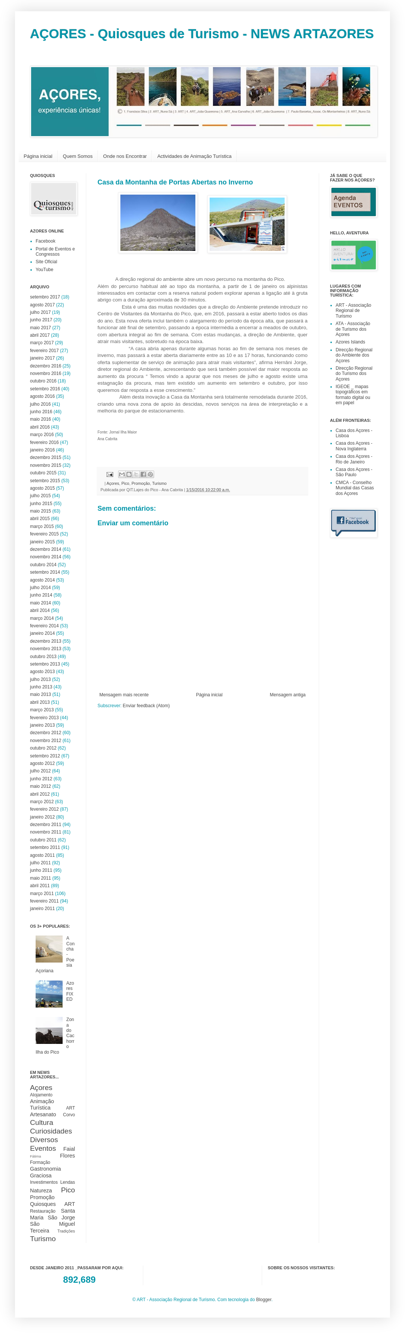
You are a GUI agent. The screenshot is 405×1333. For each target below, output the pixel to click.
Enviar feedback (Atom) (146, 705)
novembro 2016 (45, 373)
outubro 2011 (43, 840)
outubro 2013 (43, 656)
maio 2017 (40, 327)
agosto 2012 (42, 763)
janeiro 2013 (42, 725)
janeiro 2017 (42, 358)
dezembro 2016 (45, 366)
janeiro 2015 (42, 541)
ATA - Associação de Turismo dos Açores (353, 329)
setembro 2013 (45, 664)
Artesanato (43, 1114)
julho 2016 (40, 404)
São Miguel (52, 1224)
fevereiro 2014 (44, 625)
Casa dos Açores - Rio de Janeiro (354, 459)
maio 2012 (40, 786)
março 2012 (42, 801)
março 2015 (42, 526)
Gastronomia (45, 1169)
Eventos (43, 1148)
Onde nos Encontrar (125, 156)
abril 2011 (40, 885)
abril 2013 (40, 702)
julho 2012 (40, 771)
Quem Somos (78, 156)
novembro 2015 (45, 465)
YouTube (44, 269)
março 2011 (42, 893)
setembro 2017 (45, 297)
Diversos (44, 1140)
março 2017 (42, 342)
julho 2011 (40, 862)
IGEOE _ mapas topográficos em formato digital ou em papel (353, 394)
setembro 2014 (45, 572)
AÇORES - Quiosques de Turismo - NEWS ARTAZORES (202, 33)
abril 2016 (40, 427)
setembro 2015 (45, 480)
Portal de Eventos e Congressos (55, 251)
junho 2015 (41, 503)
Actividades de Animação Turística (194, 156)
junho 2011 (41, 870)
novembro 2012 (45, 740)
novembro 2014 (45, 556)
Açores (112, 483)
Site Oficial (46, 261)
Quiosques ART (52, 1204)
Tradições (66, 1231)
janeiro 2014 (42, 633)
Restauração (43, 1211)
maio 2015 (40, 511)
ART (70, 1108)
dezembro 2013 (45, 641)
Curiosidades (51, 1131)
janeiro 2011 (42, 908)
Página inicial (38, 156)
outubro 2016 (43, 381)
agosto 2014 (42, 580)
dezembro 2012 (45, 732)
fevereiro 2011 (44, 901)
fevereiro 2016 (44, 442)
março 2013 (42, 709)
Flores (67, 1156)
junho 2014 (41, 595)
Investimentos (44, 1182)
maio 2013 (40, 694)
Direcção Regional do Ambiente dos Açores (354, 355)
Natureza (41, 1191)
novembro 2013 (45, 648)
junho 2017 (41, 319)
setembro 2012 (45, 756)
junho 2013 (41, 687)
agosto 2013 (42, 671)
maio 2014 (40, 603)
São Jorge (61, 1218)
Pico (125, 483)
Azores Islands (350, 342)
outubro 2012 (43, 748)
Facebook (46, 241)
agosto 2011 (42, 855)
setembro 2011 (45, 847)
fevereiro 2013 (44, 717)
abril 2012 (40, 794)
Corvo (69, 1114)
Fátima (35, 1156)
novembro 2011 (45, 832)
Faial (69, 1149)
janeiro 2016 (42, 450)
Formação (40, 1162)
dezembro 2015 (45, 457)
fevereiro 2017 (44, 350)
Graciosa (41, 1176)
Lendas (67, 1182)
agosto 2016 (42, 396)
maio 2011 (40, 878)
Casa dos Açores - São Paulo (354, 472)
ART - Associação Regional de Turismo (353, 311)
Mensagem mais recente (123, 694)
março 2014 (42, 618)
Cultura (41, 1122)
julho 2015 (40, 495)
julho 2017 (40, 312)
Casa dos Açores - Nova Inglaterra (354, 446)
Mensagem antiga (288, 694)
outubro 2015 (43, 472)
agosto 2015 (42, 488)
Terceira (39, 1231)
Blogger (264, 1299)
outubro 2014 (43, 564)
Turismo (159, 483)
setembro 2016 (45, 388)
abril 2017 (40, 335)
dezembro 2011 (45, 824)
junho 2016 (41, 411)
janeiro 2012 (42, 817)
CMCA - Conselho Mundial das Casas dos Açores (355, 488)
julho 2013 (40, 679)
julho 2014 (40, 587)
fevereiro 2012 (44, 809)
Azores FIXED (70, 991)
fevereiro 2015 (44, 534)
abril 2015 (40, 518)
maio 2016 (40, 419)
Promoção (141, 483)
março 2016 (42, 434)
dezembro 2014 (45, 549)
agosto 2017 (42, 304)
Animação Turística (42, 1104)
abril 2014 (40, 610)
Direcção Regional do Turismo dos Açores (354, 374)
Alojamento (41, 1095)
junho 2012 (41, 778)
